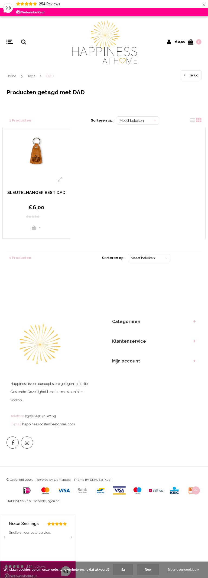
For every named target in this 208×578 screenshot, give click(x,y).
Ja (123, 570)
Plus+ (108, 482)
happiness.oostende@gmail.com (48, 427)
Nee (148, 570)
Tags (31, 76)
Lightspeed (62, 482)
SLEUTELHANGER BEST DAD (36, 195)
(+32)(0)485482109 (40, 418)
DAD (50, 76)
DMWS (95, 482)
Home (11, 76)
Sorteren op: (102, 120)
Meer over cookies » (183, 570)
